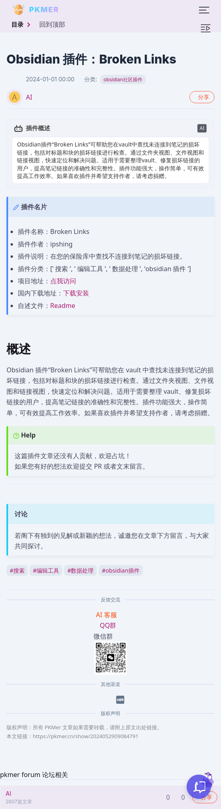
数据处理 (80, 570)
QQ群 (108, 625)
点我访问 (63, 280)
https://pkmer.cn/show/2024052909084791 (85, 736)
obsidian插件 (121, 570)
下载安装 (76, 293)
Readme (62, 305)
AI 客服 (107, 614)
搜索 (17, 570)
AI (29, 97)
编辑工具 (46, 570)
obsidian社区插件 (123, 79)
